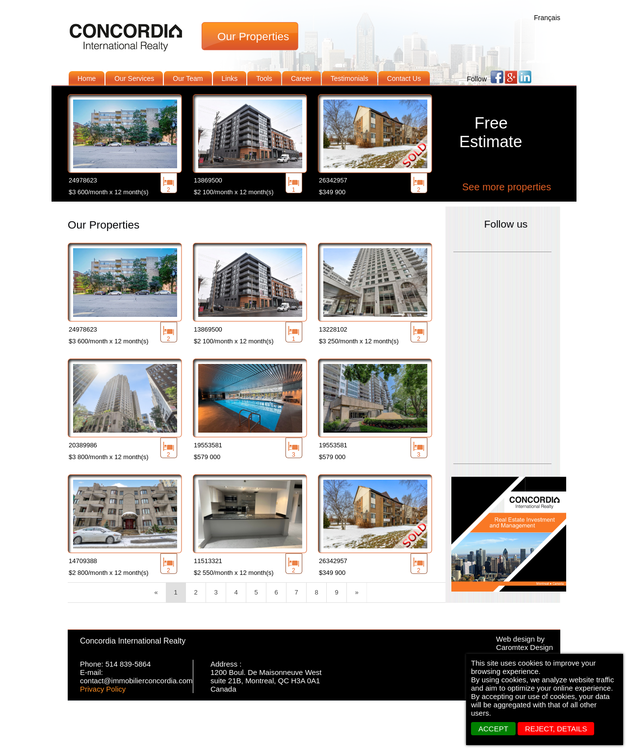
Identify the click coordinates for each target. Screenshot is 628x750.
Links (230, 78)
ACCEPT (493, 728)
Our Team (188, 78)
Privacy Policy (103, 689)
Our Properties (253, 36)
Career (301, 78)
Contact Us (404, 78)
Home (87, 78)
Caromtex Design (524, 647)
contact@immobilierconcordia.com (136, 680)
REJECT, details (556, 728)
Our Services (134, 78)
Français (547, 18)
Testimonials (349, 78)
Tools (264, 78)
